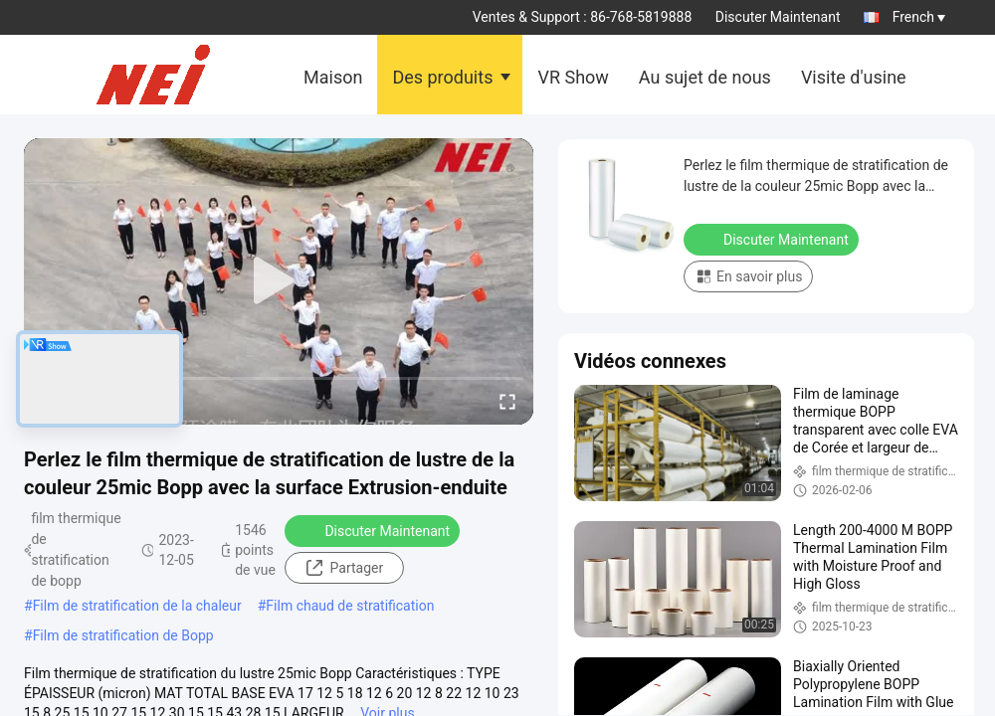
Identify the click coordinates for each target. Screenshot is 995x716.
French (919, 17)
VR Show (572, 77)
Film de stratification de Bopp (123, 635)
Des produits (442, 77)
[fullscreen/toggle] (507, 401)
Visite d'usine (853, 77)
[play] (278, 281)
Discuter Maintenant (778, 17)
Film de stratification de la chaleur (137, 606)
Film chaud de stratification (350, 606)
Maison (332, 77)
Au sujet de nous (705, 77)
